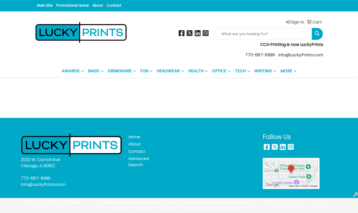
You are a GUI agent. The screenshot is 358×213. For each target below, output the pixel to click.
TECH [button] (240, 71)
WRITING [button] (263, 71)
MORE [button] (286, 71)
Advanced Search (138, 162)
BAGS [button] (93, 71)
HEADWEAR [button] (168, 71)
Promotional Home (72, 5)
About (97, 5)
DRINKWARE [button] (120, 71)
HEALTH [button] (195, 71)
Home (134, 137)
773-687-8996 (260, 55)
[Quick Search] (263, 34)
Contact (114, 5)
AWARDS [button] (70, 71)
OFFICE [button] (219, 71)
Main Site (45, 5)
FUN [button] (144, 71)
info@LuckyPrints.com (301, 55)
